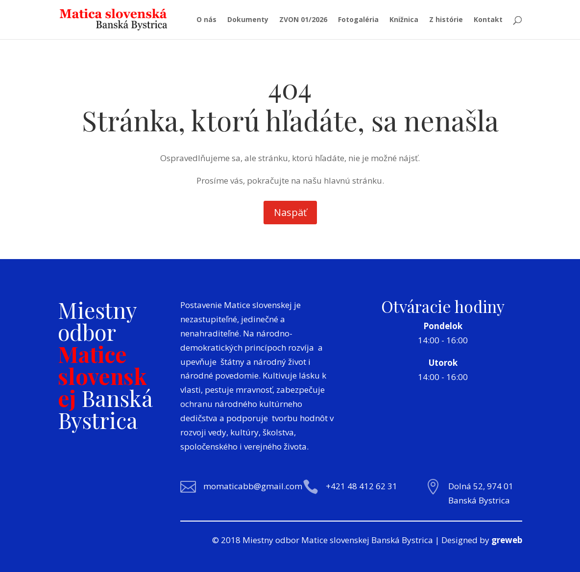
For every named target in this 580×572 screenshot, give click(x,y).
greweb (506, 540)
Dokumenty (247, 20)
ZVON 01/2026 (303, 20)
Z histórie (446, 20)
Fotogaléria (358, 20)
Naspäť (290, 212)
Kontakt (488, 20)
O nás (206, 20)
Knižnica (403, 20)
